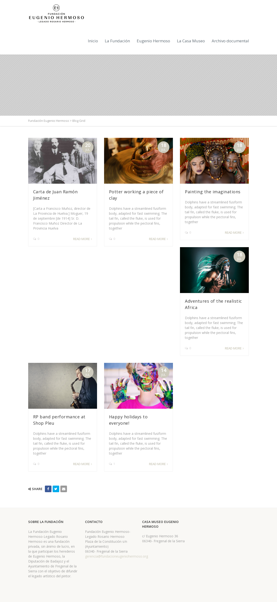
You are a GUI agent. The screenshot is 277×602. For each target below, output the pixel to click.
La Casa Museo (191, 41)
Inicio (93, 41)
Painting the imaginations (213, 191)
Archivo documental (230, 41)
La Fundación (117, 41)
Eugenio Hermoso (153, 41)
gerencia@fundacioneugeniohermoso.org (116, 556)
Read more (81, 239)
